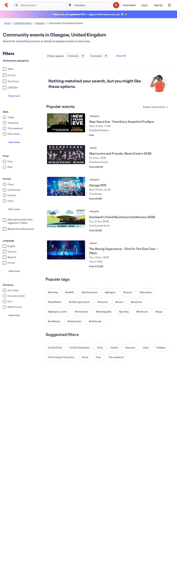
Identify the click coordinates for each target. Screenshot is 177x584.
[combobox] (92, 5)
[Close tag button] (83, 56)
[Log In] (144, 5)
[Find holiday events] (91, 14)
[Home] (6, 5)
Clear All (121, 55)
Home (7, 23)
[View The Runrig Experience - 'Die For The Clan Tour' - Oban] (66, 249)
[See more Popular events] (154, 107)
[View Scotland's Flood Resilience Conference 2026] (66, 218)
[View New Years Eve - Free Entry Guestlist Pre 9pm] (66, 122)
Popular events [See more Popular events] (60, 106)
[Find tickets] (129, 5)
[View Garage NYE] (66, 186)
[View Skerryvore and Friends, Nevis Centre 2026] (66, 154)
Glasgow (40, 23)
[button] (53, 292)
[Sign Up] (158, 5)
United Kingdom (23, 23)
